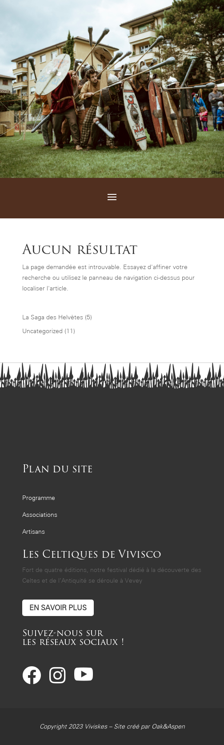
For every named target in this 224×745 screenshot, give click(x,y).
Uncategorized (42, 331)
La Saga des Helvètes (52, 317)
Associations (39, 515)
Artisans (33, 532)
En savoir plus (58, 608)
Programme (38, 498)
